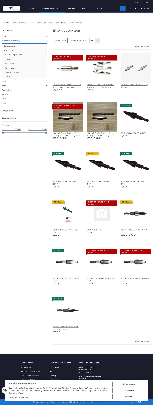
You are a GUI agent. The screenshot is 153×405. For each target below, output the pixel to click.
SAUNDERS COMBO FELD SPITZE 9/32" (134, 182)
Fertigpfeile (9, 59)
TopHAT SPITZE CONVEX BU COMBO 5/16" (101, 279)
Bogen (4, 36)
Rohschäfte (9, 63)
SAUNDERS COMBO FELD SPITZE (134, 133)
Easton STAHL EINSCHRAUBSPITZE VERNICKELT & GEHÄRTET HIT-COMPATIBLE (100, 86)
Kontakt (146, 2)
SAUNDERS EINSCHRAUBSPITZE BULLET (65, 231)
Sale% (4, 99)
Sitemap (53, 376)
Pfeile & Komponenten (13, 55)
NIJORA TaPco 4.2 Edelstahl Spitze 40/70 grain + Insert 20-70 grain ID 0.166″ (66, 134)
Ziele (4, 85)
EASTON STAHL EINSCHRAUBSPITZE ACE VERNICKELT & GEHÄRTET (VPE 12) (67, 86)
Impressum (13, 398)
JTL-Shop (140, 402)
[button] (130, 8)
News (137, 2)
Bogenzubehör (10, 46)
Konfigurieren (128, 390)
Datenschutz (24, 398)
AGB (51, 371)
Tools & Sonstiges (12, 72)
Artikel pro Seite (77, 40)
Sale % (7, 77)
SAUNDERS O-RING (94, 230)
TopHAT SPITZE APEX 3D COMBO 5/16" (134, 231)
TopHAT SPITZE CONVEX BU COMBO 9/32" (135, 279)
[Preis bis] (35, 129)
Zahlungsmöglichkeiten (30, 371)
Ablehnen (128, 397)
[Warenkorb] (144, 8)
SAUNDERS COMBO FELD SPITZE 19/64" (66, 182)
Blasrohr (5, 81)
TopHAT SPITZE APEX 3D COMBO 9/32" (66, 279)
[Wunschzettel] (135, 8)
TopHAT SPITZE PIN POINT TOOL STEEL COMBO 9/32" (66, 327)
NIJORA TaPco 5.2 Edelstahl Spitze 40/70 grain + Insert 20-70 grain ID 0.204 (100, 134)
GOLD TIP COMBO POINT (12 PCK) (134, 85)
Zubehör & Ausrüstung (11, 41)
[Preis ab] (9, 129)
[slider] (2, 132)
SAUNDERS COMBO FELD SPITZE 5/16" (99, 182)
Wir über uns (26, 367)
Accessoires (6, 90)
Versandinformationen (30, 376)
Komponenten (10, 68)
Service (5, 94)
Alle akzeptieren (129, 384)
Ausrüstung (8, 50)
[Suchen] (107, 8)
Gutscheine (6, 103)
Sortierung (59, 40)
